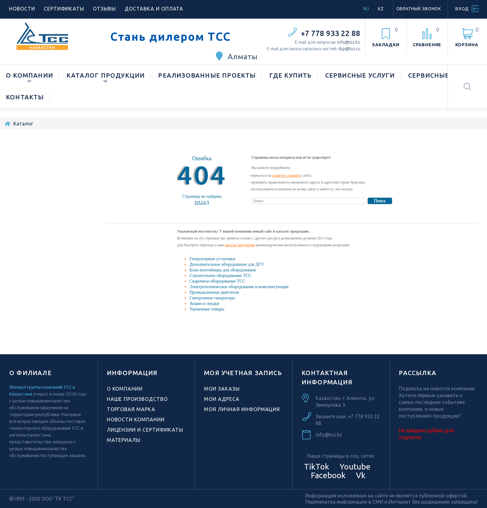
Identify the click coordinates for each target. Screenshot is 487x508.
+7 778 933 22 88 (330, 33)
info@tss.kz (348, 42)
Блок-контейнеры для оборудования (222, 270)
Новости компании (136, 419)
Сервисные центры (444, 75)
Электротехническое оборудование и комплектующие (239, 286)
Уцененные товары (206, 309)
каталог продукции (240, 245)
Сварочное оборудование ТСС (217, 281)
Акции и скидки (204, 303)
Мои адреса (221, 399)
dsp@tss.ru (349, 48)
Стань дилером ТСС (170, 36)
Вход (462, 8)
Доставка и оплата (154, 8)
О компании (29, 75)
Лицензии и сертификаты (145, 430)
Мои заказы (222, 389)
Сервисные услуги (360, 75)
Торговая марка (131, 409)
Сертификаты (64, 8)
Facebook (327, 475)
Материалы (124, 440)
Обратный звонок (418, 8)
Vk (360, 475)
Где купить (290, 75)
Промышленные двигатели (214, 292)
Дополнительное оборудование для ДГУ (226, 264)
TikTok (316, 466)
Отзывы (104, 8)
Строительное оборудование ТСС (220, 275)
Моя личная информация (242, 409)
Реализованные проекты (207, 75)
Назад (202, 202)
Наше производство (137, 399)
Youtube (354, 466)
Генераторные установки (212, 258)
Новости (22, 8)
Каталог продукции (105, 75)
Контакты (25, 97)
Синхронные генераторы (212, 298)
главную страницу (286, 175)
